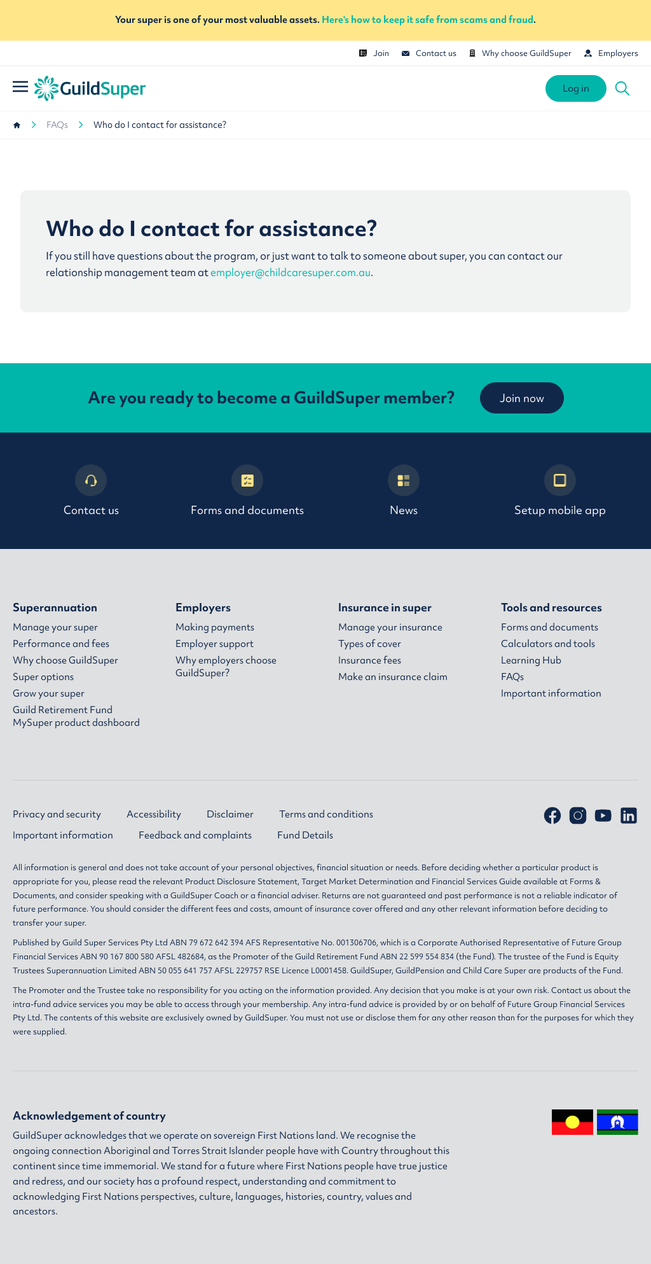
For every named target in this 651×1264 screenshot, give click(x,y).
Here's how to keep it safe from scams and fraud (427, 19)
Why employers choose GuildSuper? (226, 666)
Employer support (214, 643)
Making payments (214, 627)
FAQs (57, 124)
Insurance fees (369, 660)
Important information (551, 693)
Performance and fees (61, 643)
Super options (43, 676)
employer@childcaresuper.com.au (290, 272)
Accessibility (154, 814)
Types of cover (369, 643)
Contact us (429, 53)
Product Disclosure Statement (241, 881)
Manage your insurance (390, 627)
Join (374, 53)
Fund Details (305, 835)
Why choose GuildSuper (520, 53)
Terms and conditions (326, 814)
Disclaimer (230, 814)
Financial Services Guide (476, 881)
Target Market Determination (357, 881)
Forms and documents (247, 490)
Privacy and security (57, 814)
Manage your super (55, 627)
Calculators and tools (548, 643)
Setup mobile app (560, 490)
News (404, 490)
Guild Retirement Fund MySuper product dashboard (76, 716)
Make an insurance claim (393, 676)
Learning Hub (531, 660)
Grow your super (49, 693)
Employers (611, 53)
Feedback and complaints (195, 835)
